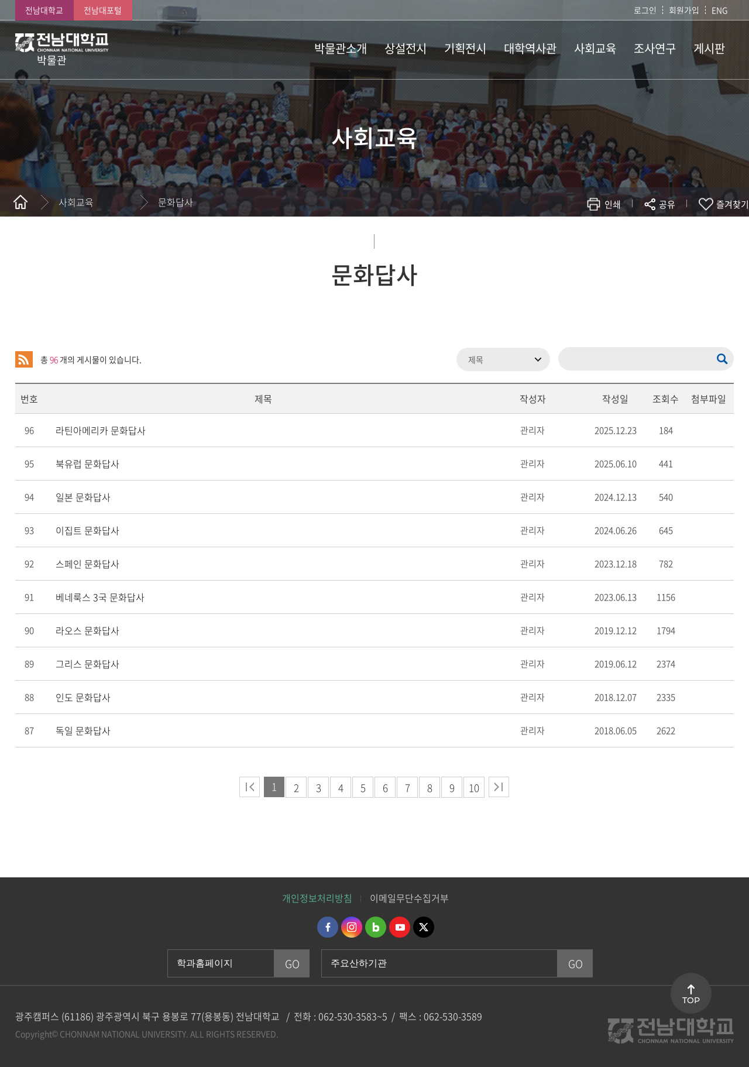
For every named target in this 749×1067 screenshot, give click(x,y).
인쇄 (612, 204)
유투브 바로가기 (399, 927)
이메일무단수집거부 (409, 898)
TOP (691, 1000)
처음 (249, 787)
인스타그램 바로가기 (351, 927)
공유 (667, 204)
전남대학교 (44, 10)
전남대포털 (103, 10)
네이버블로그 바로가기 (375, 927)
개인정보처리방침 (317, 898)
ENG (720, 10)
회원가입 (684, 10)
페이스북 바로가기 (327, 927)
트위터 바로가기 (423, 927)
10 (474, 787)
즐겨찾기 (732, 204)
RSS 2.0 (24, 359)
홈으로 (20, 202)
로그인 (645, 10)
